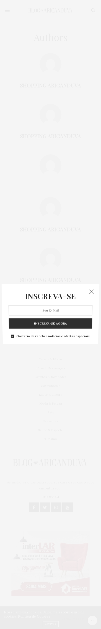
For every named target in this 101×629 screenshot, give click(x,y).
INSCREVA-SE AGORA (50, 314)
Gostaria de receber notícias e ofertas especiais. (53, 323)
